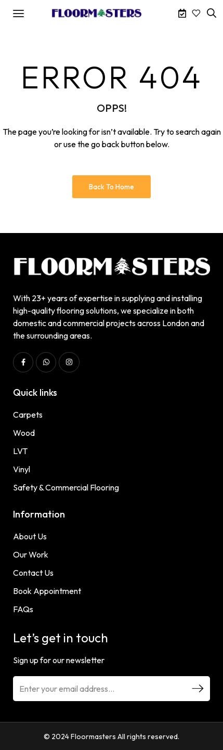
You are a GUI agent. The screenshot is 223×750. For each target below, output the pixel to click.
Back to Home (111, 187)
